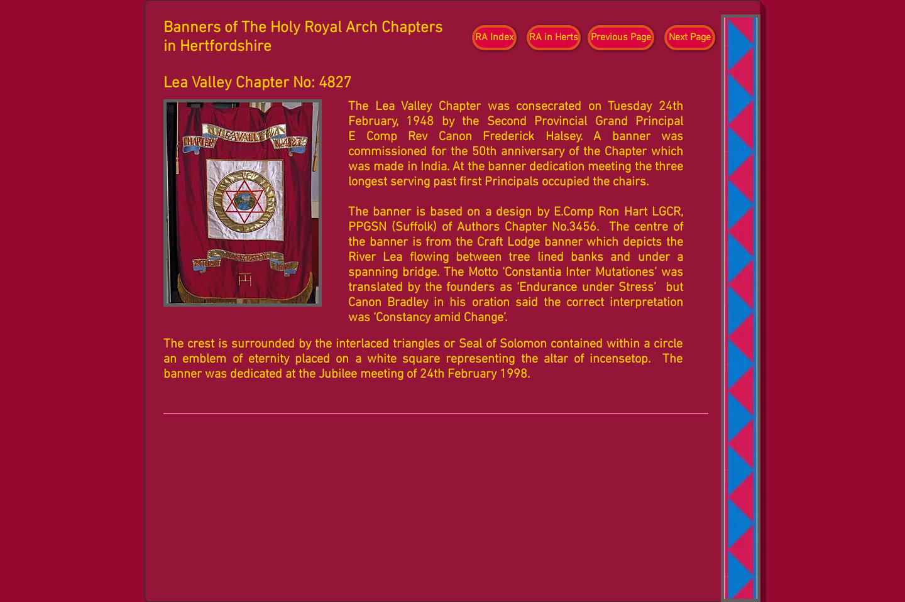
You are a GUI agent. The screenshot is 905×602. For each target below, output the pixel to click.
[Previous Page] (621, 37)
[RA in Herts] (554, 37)
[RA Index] (494, 37)
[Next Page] (689, 37)
